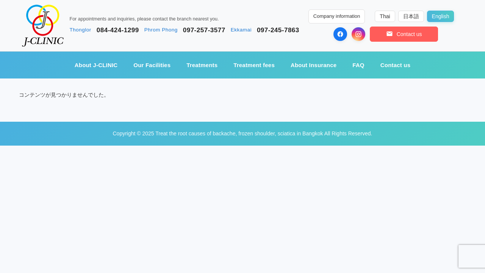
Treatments (201, 65)
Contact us (395, 65)
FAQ (358, 65)
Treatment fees (254, 65)
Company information (336, 16)
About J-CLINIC (96, 65)
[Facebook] (340, 34)
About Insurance (313, 65)
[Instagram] (358, 34)
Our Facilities (152, 65)
